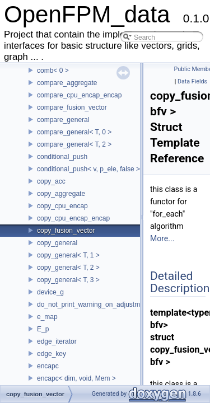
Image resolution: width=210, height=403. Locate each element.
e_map (47, 317)
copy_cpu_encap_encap (73, 218)
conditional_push (62, 157)
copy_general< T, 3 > (68, 280)
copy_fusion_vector (66, 231)
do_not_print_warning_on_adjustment (93, 304)
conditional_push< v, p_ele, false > (88, 169)
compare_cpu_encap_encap (79, 95)
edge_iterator (57, 341)
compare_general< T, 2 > (74, 144)
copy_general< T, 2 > (68, 267)
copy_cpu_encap (62, 206)
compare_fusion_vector (72, 107)
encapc (48, 366)
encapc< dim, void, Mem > (76, 378)
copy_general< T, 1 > (68, 255)
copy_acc (51, 181)
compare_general (63, 120)
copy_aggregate (61, 194)
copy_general (57, 243)
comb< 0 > (53, 70)
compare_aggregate (67, 83)
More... (162, 238)
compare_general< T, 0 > (74, 132)
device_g (50, 292)
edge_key (51, 354)
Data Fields (192, 81)
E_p (43, 329)
